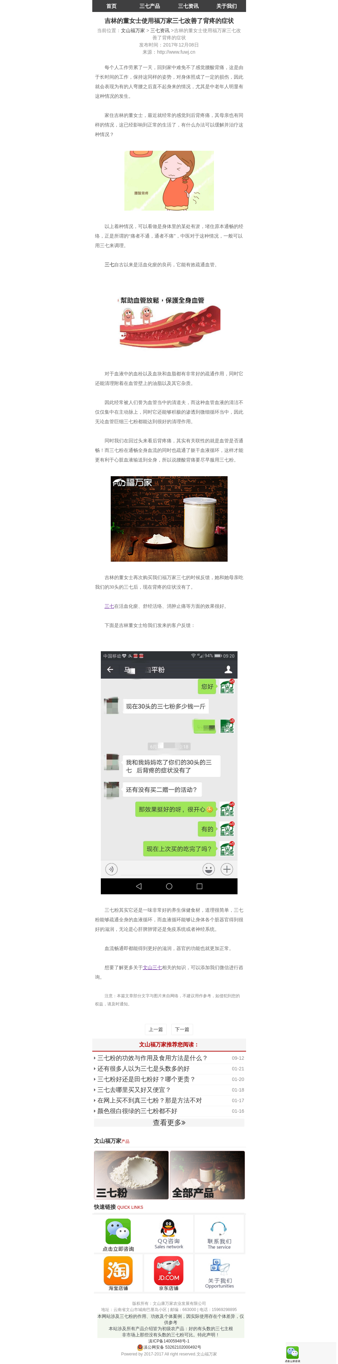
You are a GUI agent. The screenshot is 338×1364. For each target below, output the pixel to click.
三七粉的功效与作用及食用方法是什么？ (152, 1058)
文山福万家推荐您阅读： (169, 1044)
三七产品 (149, 6)
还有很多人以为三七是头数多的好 (143, 1068)
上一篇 (156, 1029)
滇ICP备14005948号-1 (168, 1341)
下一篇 (182, 1029)
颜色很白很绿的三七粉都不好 (137, 1111)
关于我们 (226, 6)
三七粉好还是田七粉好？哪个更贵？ (146, 1079)
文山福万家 (133, 30)
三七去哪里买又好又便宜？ (134, 1089)
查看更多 (169, 1122)
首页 (111, 6)
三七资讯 (188, 6)
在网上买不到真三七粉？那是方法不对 (149, 1100)
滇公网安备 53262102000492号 (169, 1347)
